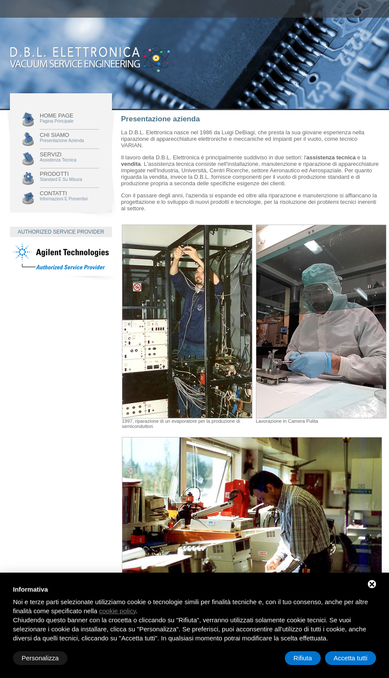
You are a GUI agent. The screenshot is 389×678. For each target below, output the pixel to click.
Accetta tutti (350, 658)
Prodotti (69, 176)
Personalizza (40, 658)
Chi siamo (69, 137)
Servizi (69, 156)
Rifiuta (302, 658)
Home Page (69, 118)
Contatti (69, 195)
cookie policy (117, 611)
